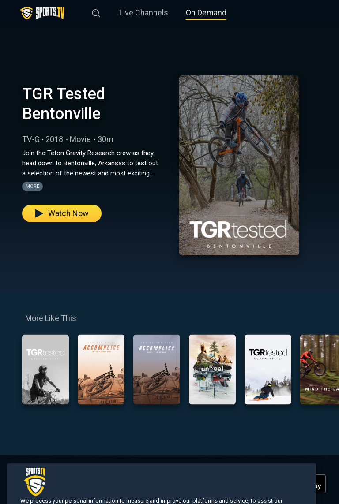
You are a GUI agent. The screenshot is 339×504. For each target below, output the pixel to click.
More (32, 186)
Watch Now (62, 213)
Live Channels (143, 12)
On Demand (206, 12)
